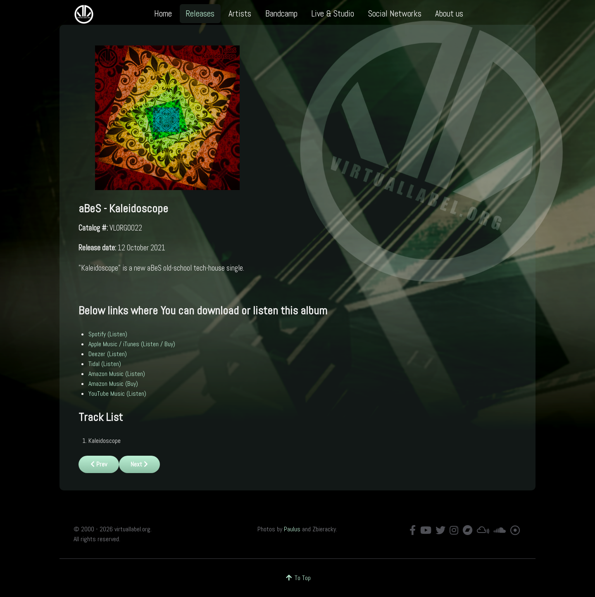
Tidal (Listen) (104, 363)
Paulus (292, 529)
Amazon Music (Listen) (116, 373)
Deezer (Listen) (107, 354)
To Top (298, 577)
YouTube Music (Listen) (117, 393)
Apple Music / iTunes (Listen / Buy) (131, 344)
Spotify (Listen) (107, 334)
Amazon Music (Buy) (113, 383)
